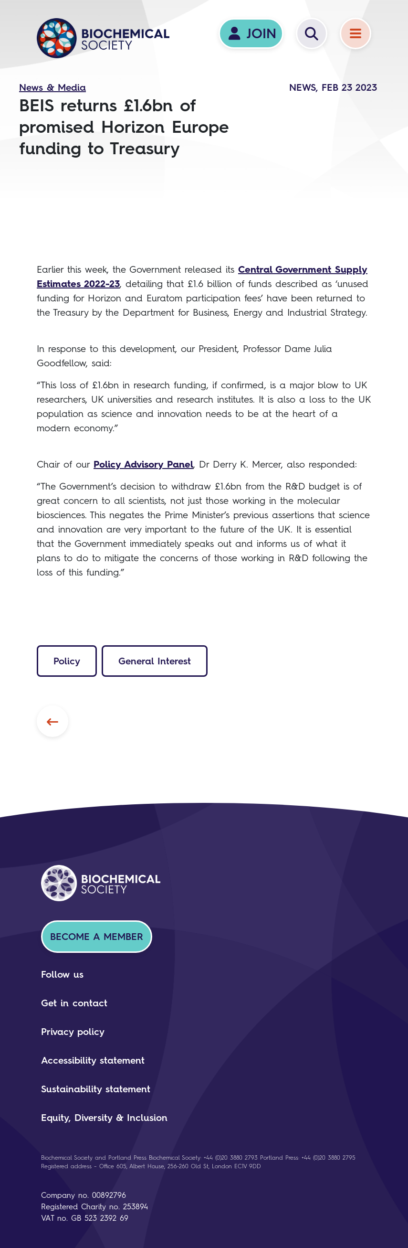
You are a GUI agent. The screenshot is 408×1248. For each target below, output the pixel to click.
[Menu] (355, 33)
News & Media (52, 87)
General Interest (154, 661)
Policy (66, 661)
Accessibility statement (93, 1060)
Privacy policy (73, 1031)
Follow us (62, 974)
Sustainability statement (95, 1089)
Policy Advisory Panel (143, 464)
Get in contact (74, 1003)
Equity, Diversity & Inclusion (104, 1117)
